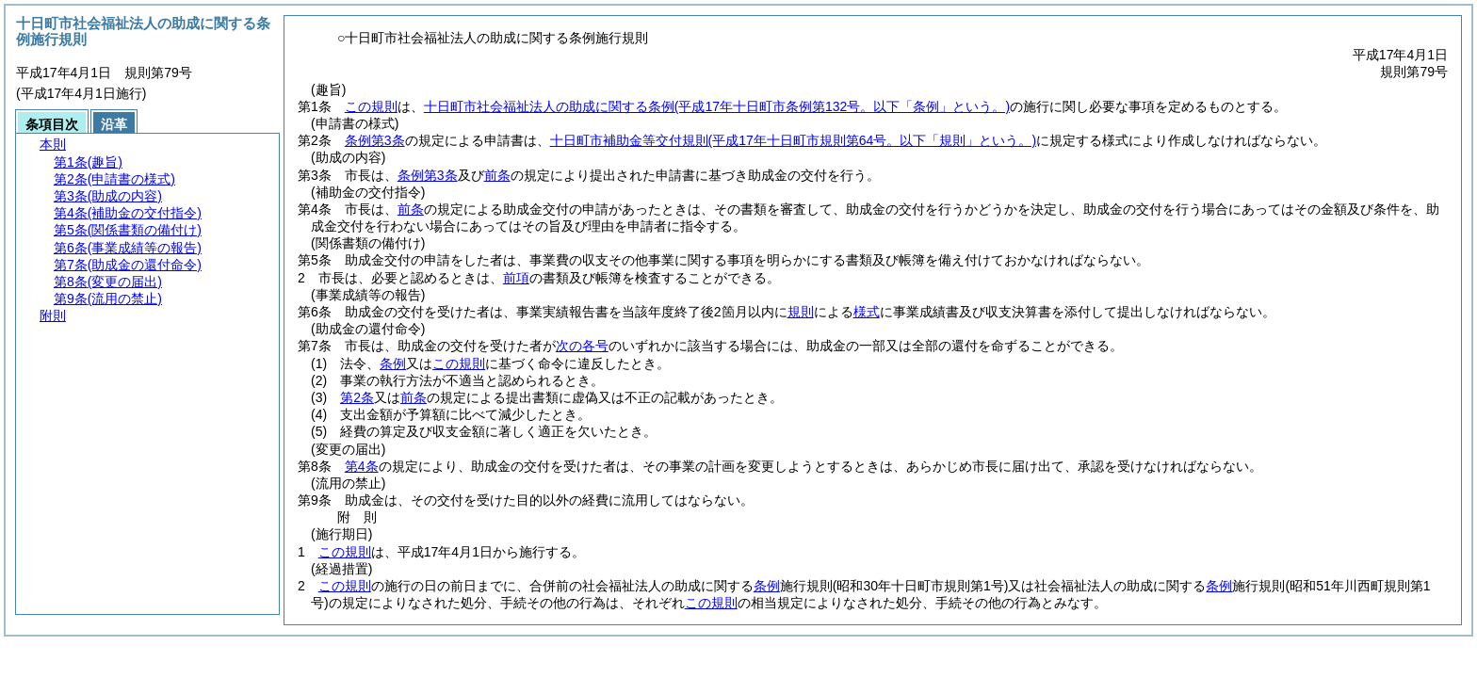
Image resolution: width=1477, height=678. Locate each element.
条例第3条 (375, 140)
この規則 (371, 106)
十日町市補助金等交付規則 (793, 140)
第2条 (357, 397)
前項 (516, 277)
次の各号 (582, 345)
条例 (393, 363)
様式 (866, 311)
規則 (800, 311)
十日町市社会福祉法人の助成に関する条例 (717, 106)
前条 (497, 175)
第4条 (362, 466)
